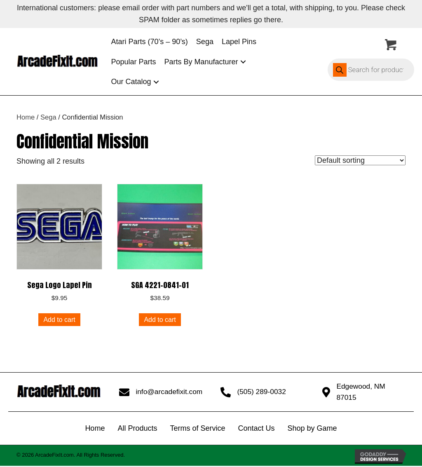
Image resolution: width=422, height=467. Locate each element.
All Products (137, 429)
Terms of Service (197, 429)
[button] (243, 61)
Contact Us (256, 429)
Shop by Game (312, 429)
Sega (48, 117)
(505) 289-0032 (261, 392)
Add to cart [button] (59, 319)
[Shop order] (360, 160)
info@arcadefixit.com (169, 392)
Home (25, 117)
